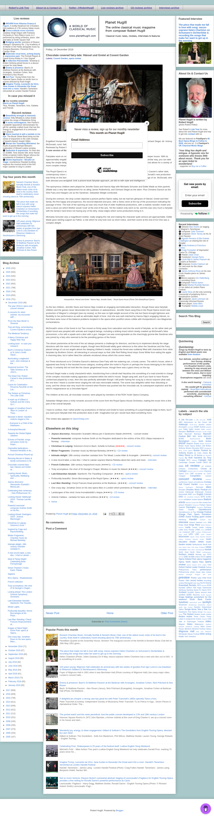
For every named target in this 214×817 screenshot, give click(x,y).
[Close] (146, 123)
